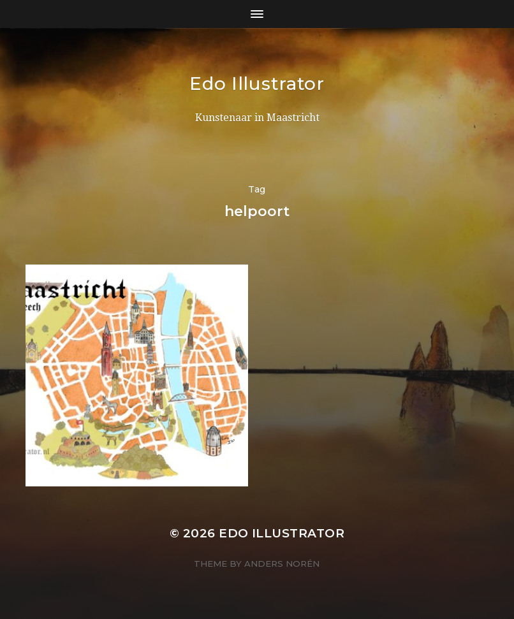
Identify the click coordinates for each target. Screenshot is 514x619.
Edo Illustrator (257, 83)
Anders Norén (281, 563)
